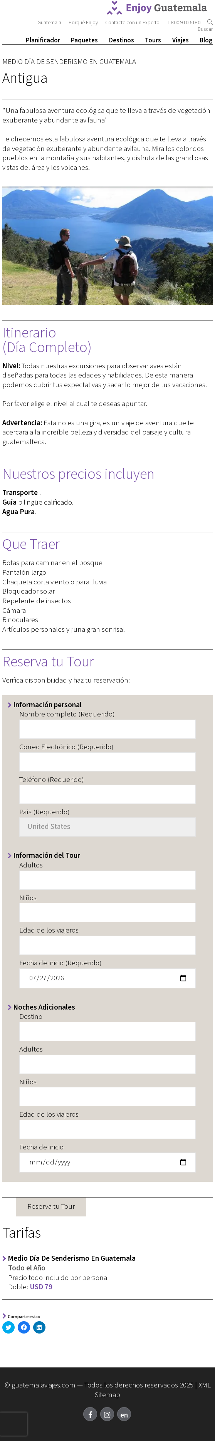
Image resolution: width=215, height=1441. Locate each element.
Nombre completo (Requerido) (67, 715)
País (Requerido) (44, 812)
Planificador (43, 40)
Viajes (180, 40)
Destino (30, 1017)
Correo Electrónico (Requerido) (66, 747)
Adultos (31, 866)
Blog (206, 40)
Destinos (121, 40)
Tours (153, 40)
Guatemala (49, 23)
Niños (28, 898)
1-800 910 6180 (184, 23)
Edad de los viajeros (49, 931)
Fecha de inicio (41, 1147)
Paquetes (84, 40)
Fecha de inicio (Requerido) (60, 963)
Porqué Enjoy (83, 23)
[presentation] (13, 1424)
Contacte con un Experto (132, 23)
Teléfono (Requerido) (51, 780)
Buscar (205, 26)
